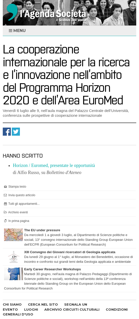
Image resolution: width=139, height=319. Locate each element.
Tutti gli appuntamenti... (21, 204)
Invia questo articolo (19, 195)
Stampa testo (14, 186)
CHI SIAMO (12, 304)
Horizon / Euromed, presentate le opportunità (54, 165)
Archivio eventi (15, 212)
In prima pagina (16, 221)
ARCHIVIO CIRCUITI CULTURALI (71, 309)
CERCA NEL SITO (43, 304)
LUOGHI (31, 309)
